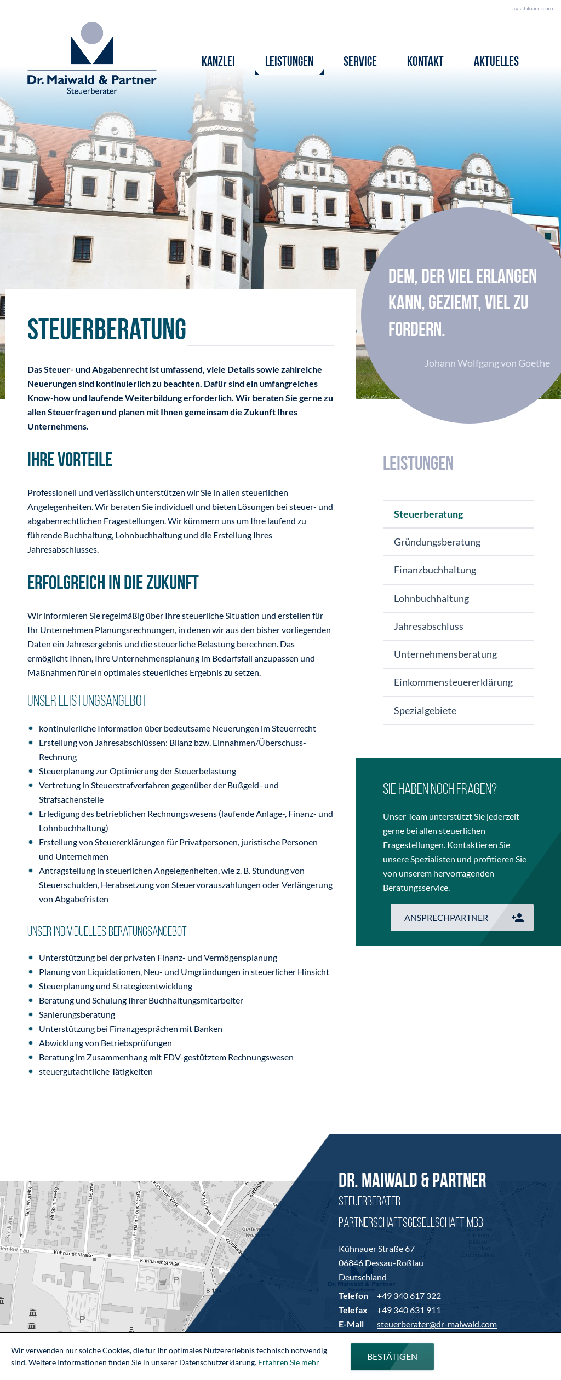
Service (360, 62)
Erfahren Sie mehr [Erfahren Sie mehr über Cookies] (288, 1362)
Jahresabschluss (428, 626)
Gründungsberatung (437, 542)
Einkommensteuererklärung (453, 682)
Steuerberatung (428, 514)
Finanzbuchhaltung (435, 570)
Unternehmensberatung (445, 654)
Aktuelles (496, 62)
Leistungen (289, 62)
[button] (462, 917)
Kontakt (425, 62)
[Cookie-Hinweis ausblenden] (392, 1356)
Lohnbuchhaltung (431, 598)
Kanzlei (218, 62)
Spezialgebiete (425, 710)
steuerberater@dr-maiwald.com (437, 1324)
